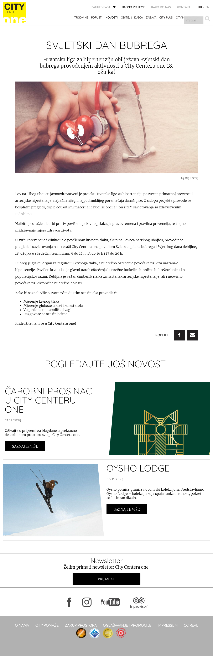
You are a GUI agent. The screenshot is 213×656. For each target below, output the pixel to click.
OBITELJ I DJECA (132, 18)
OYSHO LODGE (138, 468)
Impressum (167, 625)
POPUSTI (97, 18)
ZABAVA (151, 18)
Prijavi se (106, 579)
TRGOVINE (81, 18)
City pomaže (47, 625)
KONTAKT (184, 7)
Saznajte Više (25, 446)
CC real (191, 625)
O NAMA (22, 625)
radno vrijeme (133, 7)
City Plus (166, 18)
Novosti (112, 18)
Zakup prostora (81, 625)
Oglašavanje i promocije (127, 625)
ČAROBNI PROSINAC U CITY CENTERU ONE (48, 400)
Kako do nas (161, 7)
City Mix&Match (187, 18)
